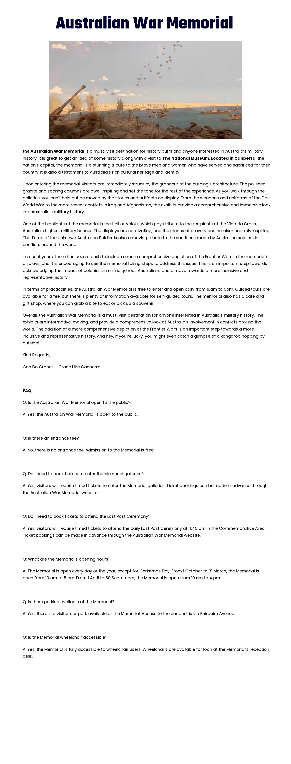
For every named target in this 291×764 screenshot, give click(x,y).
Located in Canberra (233, 158)
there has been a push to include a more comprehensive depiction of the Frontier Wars (143, 256)
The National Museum (185, 158)
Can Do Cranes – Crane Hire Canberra (61, 367)
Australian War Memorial (57, 151)
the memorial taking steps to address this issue (148, 263)
